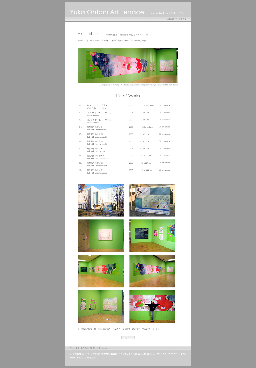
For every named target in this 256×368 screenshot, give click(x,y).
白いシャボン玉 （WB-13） (99, 120)
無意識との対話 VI (95, 148)
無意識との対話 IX (95, 163)
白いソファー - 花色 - (97, 105)
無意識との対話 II (94, 127)
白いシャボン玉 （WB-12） (99, 112)
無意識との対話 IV (95, 141)
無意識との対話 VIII (95, 156)
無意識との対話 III (95, 134)
